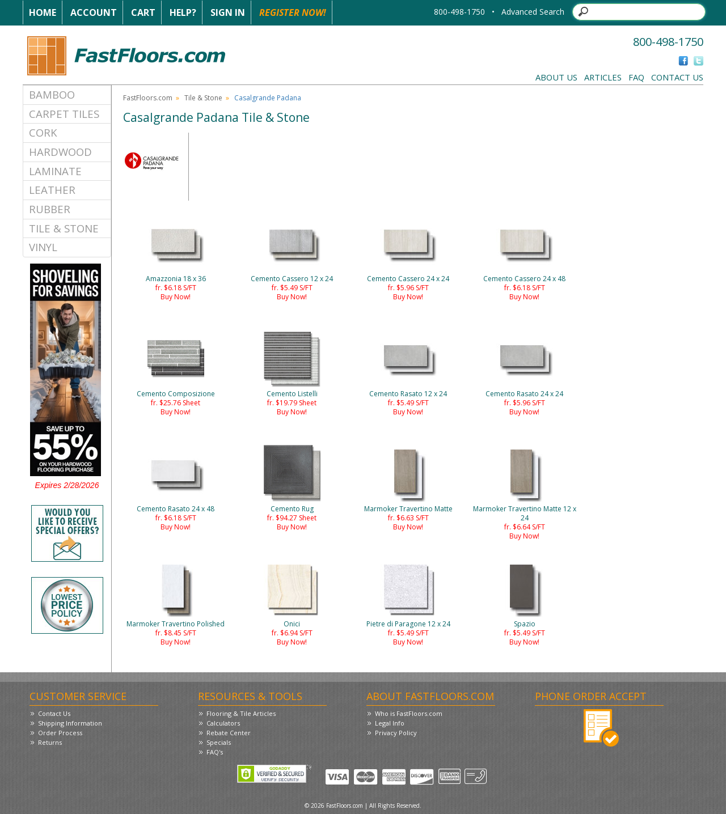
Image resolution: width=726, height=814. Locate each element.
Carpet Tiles (64, 114)
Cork (43, 132)
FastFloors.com (147, 98)
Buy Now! (176, 297)
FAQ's (214, 752)
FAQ (636, 77)
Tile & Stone (64, 228)
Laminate (55, 171)
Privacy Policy (396, 732)
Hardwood (60, 152)
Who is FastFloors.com (408, 713)
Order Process (60, 732)
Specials (218, 742)
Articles (603, 77)
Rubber (49, 209)
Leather (52, 190)
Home (42, 12)
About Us (556, 77)
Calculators (223, 723)
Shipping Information (70, 723)
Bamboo (52, 94)
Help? (183, 12)
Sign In (227, 12)
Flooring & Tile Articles (241, 713)
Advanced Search (532, 11)
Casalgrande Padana (267, 98)
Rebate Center (228, 732)
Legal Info (389, 723)
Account (93, 12)
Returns (50, 742)
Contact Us (677, 77)
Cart (143, 12)
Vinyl (43, 247)
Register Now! (292, 12)
